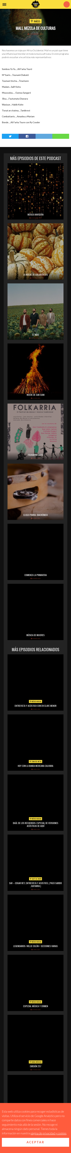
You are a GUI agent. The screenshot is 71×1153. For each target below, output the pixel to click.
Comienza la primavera (35, 575)
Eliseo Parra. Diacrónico (35, 515)
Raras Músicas (35, 1062)
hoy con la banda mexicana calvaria (35, 765)
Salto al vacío (35, 879)
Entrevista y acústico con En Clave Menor (35, 705)
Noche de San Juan (35, 394)
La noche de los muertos (35, 274)
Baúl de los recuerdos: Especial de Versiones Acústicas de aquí (35, 824)
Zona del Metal (35, 761)
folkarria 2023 (35, 454)
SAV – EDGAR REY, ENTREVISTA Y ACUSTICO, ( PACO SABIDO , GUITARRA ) (35, 884)
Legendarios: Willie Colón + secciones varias (35, 946)
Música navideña (36, 214)
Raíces (37, 21)
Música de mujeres (35, 635)
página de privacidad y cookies (48, 1133)
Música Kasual (35, 701)
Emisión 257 (35, 1066)
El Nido (35, 334)
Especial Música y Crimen (35, 1006)
